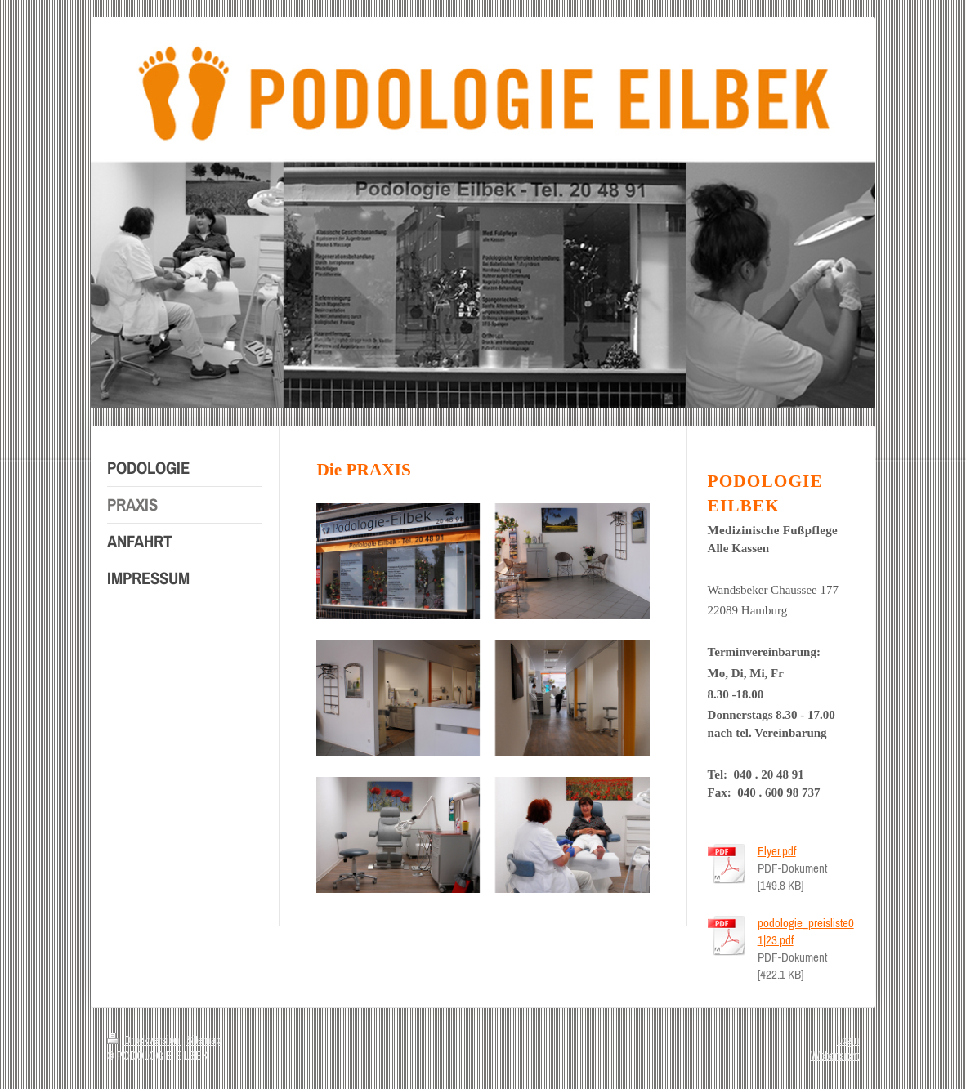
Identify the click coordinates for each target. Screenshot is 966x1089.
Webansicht (835, 1055)
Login (848, 1040)
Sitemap (203, 1040)
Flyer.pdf (777, 851)
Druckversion (144, 1040)
